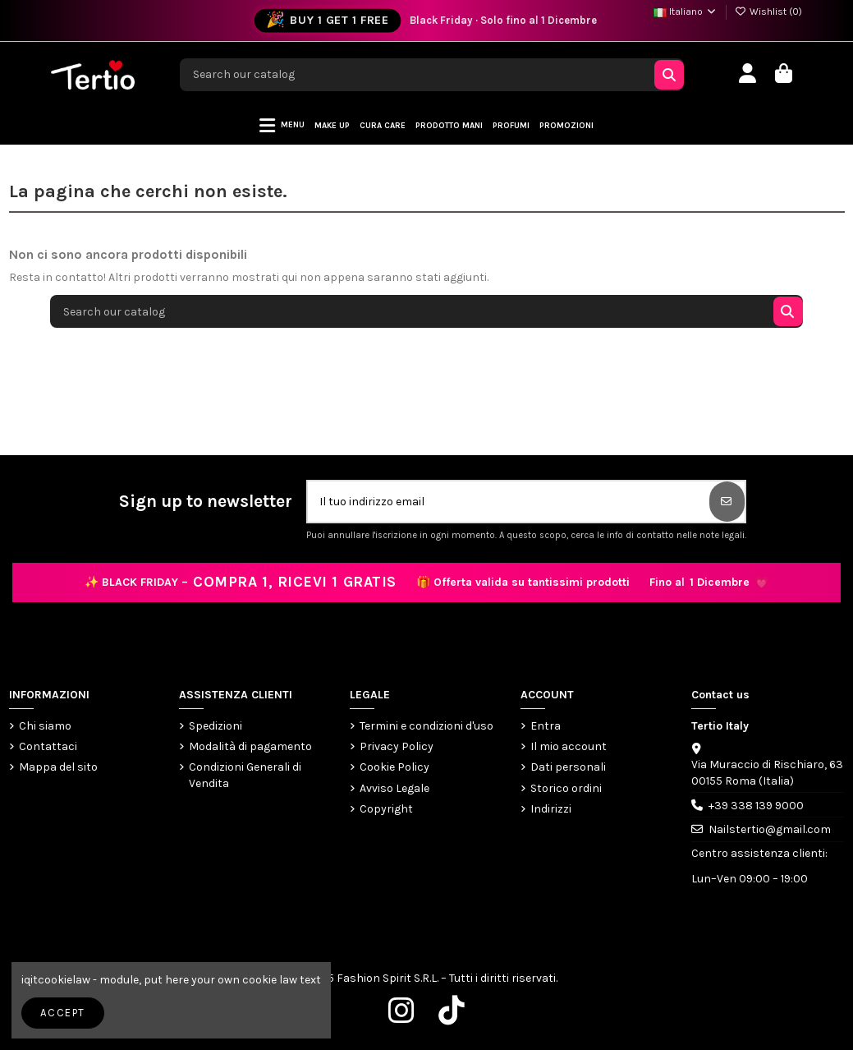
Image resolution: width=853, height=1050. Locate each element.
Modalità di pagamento (250, 746)
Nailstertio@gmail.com (770, 829)
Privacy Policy (396, 746)
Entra (545, 726)
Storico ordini (566, 788)
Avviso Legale (394, 788)
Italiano (686, 11)
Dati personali (568, 767)
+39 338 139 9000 (756, 806)
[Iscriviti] (727, 501)
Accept (62, 1012)
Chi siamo (45, 726)
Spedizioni (215, 726)
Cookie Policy (394, 767)
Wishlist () (768, 11)
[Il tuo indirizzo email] (509, 501)
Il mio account (568, 746)
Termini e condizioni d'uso (426, 726)
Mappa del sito (58, 767)
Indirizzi (550, 809)
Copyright (386, 809)
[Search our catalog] (669, 75)
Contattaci (48, 746)
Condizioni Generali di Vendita (245, 775)
